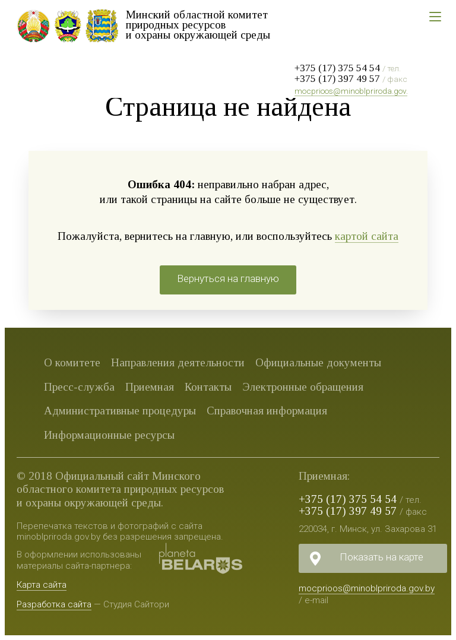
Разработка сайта (54, 604)
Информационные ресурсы (109, 435)
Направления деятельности (178, 362)
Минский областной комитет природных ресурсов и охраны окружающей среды (198, 24)
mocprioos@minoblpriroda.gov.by (355, 91)
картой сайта (366, 236)
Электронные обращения (302, 387)
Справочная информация (267, 410)
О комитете (72, 362)
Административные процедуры (120, 410)
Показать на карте (381, 557)
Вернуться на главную (228, 278)
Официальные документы (318, 362)
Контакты (208, 387)
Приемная (149, 387)
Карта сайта (41, 584)
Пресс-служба (79, 387)
